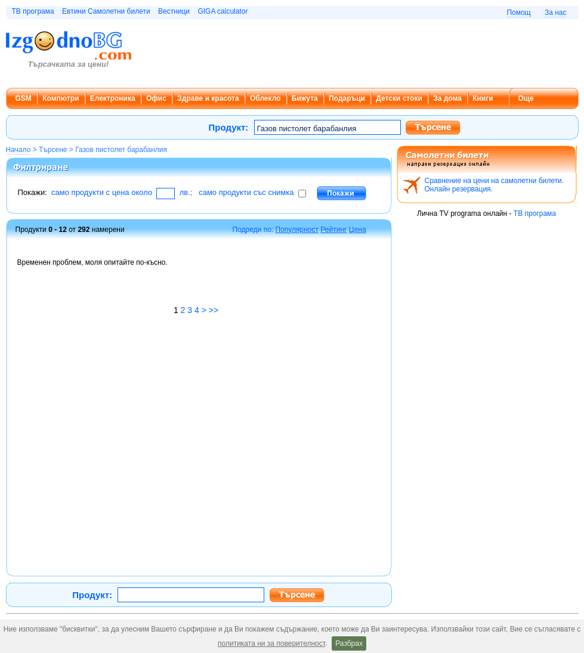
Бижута (305, 98)
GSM (24, 98)
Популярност (297, 229)
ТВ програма (33, 11)
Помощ (518, 12)
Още (526, 98)
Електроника (112, 98)
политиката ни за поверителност (271, 643)
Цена (357, 229)
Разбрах (349, 643)
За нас (556, 12)
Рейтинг (333, 229)
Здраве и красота (208, 98)
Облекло (265, 98)
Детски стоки (399, 98)
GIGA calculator (222, 11)
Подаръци (347, 98)
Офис (156, 98)
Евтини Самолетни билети (106, 11)
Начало (18, 150)
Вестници (174, 11)
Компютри (60, 98)
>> (213, 310)
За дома (447, 98)
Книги (482, 98)
